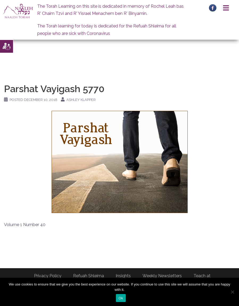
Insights (123, 275)
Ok (121, 298)
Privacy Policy (47, 275)
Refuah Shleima (88, 275)
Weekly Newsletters (162, 275)
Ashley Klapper (81, 100)
